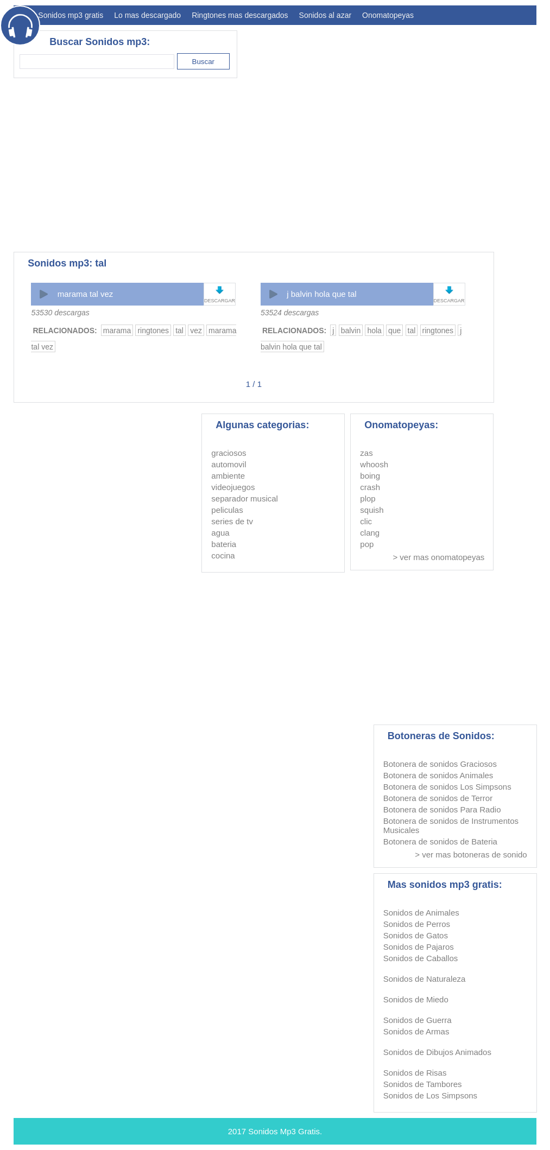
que (394, 330)
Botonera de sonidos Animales (438, 775)
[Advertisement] (338, 165)
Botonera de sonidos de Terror (438, 798)
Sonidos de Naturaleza (424, 978)
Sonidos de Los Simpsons (430, 1095)
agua (220, 532)
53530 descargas (60, 312)
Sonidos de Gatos (415, 935)
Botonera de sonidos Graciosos (440, 763)
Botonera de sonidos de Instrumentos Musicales (451, 825)
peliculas (227, 509)
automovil (228, 464)
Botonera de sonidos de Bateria (440, 841)
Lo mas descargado (147, 15)
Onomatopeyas (388, 15)
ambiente (228, 475)
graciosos (228, 453)
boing (370, 475)
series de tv (232, 521)
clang (370, 532)
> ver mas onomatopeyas (438, 557)
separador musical (244, 498)
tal (179, 330)
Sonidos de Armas (416, 1031)
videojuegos (233, 487)
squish (371, 509)
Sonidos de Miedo (415, 999)
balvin (351, 330)
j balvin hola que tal (321, 293)
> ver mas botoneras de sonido (471, 854)
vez (196, 330)
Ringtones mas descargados (240, 15)
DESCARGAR (219, 300)
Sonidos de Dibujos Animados (437, 1052)
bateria (223, 544)
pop (367, 544)
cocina (223, 555)
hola (374, 330)
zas (366, 453)
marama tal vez (85, 293)
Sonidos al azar (325, 15)
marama (117, 330)
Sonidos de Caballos (420, 958)
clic (366, 521)
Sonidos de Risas (415, 1072)
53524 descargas (290, 312)
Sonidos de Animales (421, 912)
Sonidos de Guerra (417, 1020)
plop (367, 498)
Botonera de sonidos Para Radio (442, 809)
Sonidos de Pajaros (418, 946)
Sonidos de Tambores (422, 1084)
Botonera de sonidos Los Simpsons (447, 786)
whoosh (374, 464)
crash (370, 487)
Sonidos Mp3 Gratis (284, 1131)
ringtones (153, 330)
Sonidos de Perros (416, 924)
